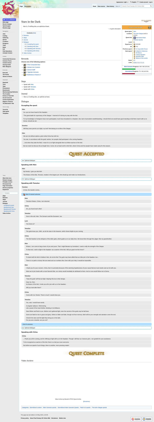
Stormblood (128, 71)
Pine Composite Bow (33, 64)
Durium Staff (31, 70)
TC (142, 62)
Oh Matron (139, 53)
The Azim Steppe (138, 33)
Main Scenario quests (49, 407)
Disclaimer (86, 401)
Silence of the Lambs (142, 58)
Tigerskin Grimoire (33, 72)
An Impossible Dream (142, 49)
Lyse (26, 221)
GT (138, 62)
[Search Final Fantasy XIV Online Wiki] (137, 6)
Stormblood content (36, 407)
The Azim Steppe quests (99, 407)
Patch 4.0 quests (85, 407)
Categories (25, 407)
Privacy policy (25, 418)
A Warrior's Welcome (141, 51)
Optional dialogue (29, 160)
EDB (134, 62)
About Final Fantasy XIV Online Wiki (40, 418)
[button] (6, 189)
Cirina (32, 89)
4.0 (134, 60)
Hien (134, 31)
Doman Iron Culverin (33, 67)
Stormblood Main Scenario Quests (68, 407)
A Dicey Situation (140, 54)
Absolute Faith (140, 56)
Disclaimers (54, 418)
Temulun (33, 87)
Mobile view (62, 418)
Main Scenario (128, 66)
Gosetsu (25, 125)
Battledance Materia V (34, 75)
